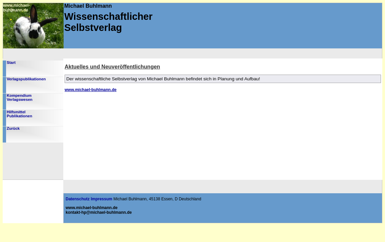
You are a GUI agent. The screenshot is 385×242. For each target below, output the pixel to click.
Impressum (101, 199)
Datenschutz (78, 199)
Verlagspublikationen (26, 79)
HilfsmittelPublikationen (19, 114)
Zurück (13, 128)
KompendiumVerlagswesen (19, 97)
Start (11, 63)
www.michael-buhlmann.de (90, 89)
